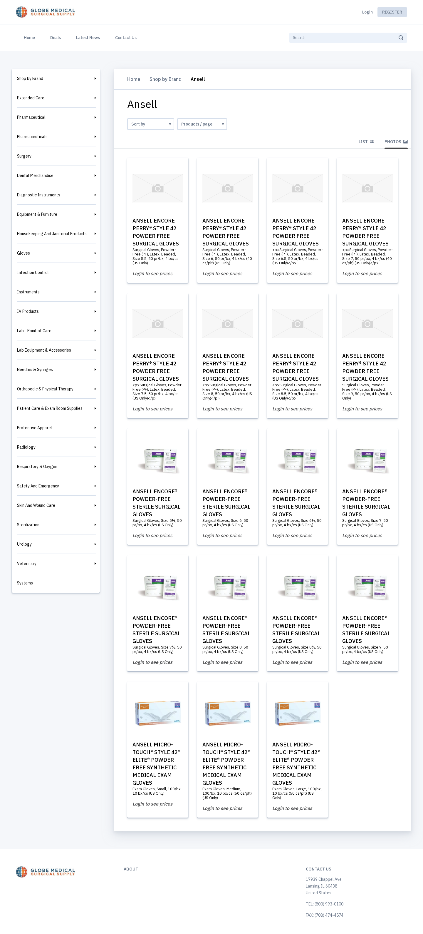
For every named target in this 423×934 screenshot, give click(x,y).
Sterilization (28, 524)
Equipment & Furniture (37, 214)
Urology (24, 544)
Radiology (26, 447)
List (366, 141)
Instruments (28, 292)
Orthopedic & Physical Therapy (45, 389)
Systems (25, 583)
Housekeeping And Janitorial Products (52, 233)
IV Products (28, 311)
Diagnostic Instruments (38, 195)
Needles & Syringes (35, 369)
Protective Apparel (34, 427)
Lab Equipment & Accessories (44, 350)
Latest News (88, 37)
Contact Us (126, 37)
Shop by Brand (30, 78)
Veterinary (26, 563)
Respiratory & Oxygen (37, 466)
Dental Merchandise (35, 175)
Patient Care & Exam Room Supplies (50, 408)
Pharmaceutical (31, 117)
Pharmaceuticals (32, 136)
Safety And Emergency (38, 486)
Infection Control (33, 272)
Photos (396, 141)
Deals (55, 37)
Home (30, 37)
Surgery (24, 156)
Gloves (23, 253)
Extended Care (30, 98)
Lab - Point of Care (34, 330)
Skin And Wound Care (36, 505)
